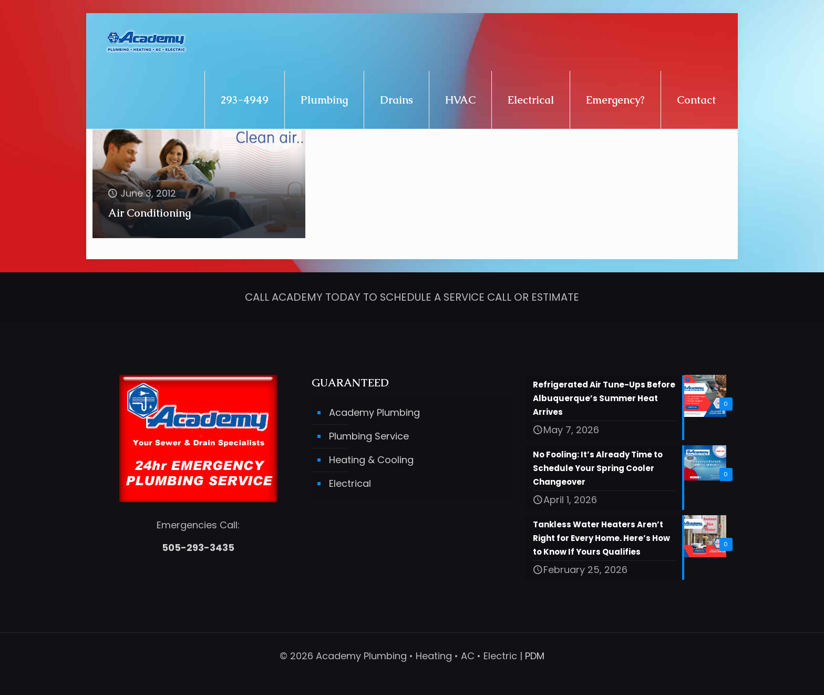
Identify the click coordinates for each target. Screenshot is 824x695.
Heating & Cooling (371, 460)
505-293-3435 (198, 548)
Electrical (350, 483)
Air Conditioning (149, 213)
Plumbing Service (369, 436)
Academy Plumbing (374, 413)
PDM (534, 655)
